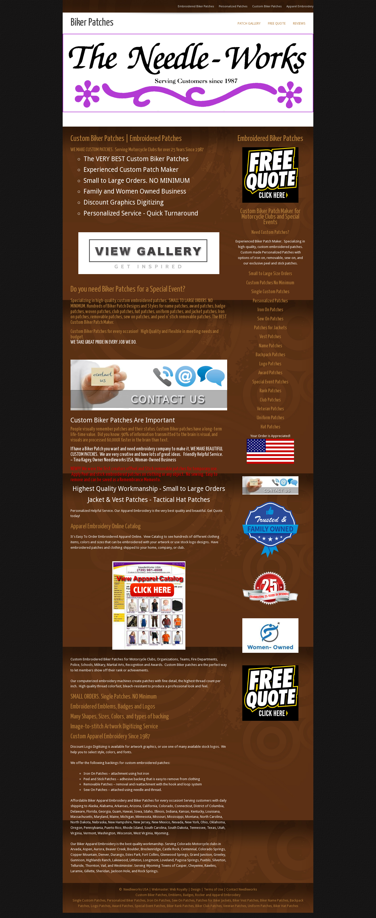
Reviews (299, 23)
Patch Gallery (249, 23)
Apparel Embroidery (299, 6)
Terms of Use (213, 889)
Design (196, 889)
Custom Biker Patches (267, 6)
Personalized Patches (233, 6)
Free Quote (277, 23)
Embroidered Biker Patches (196, 6)
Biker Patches (92, 23)
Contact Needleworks (241, 889)
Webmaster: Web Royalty (169, 889)
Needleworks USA (136, 889)
